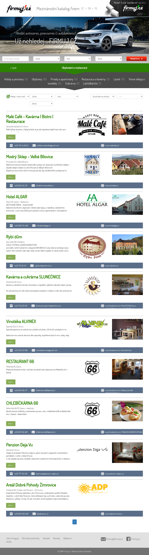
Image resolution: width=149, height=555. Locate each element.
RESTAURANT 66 (20, 361)
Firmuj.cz (133, 539)
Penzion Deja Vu (19, 445)
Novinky (56, 538)
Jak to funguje (12, 538)
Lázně (119, 79)
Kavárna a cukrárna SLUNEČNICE (33, 277)
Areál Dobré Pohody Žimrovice (31, 485)
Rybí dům (14, 237)
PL (96, 8)
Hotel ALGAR (16, 196)
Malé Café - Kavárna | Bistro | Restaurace (29, 119)
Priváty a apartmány (64, 79)
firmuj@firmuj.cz (112, 539)
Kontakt (46, 538)
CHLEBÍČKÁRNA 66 (22, 403)
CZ (82, 8)
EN (89, 8)
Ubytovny (39, 79)
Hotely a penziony (16, 79)
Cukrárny (72, 83)
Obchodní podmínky (31, 538)
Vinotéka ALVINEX (21, 321)
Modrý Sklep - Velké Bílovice (29, 156)
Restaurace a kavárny (96, 79)
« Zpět (13, 68)
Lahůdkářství (92, 83)
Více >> (11, 137)
